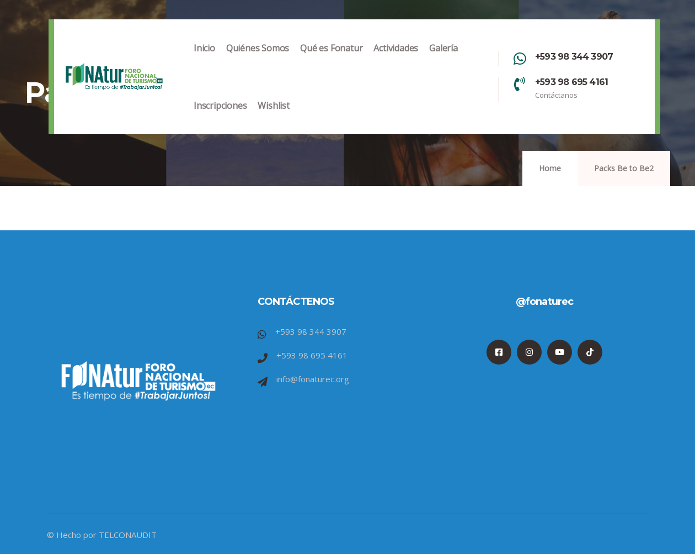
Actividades (395, 59)
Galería (443, 59)
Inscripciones (220, 116)
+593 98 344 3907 (574, 56)
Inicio (204, 59)
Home (550, 168)
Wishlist (273, 116)
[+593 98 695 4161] (519, 84)
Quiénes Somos (257, 59)
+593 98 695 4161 (571, 82)
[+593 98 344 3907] (519, 58)
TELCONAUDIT (128, 534)
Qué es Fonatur (331, 59)
